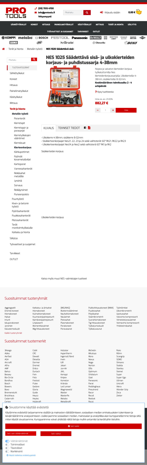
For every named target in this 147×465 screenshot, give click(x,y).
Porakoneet (66, 326)
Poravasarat (66, 329)
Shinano (120, 362)
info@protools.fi (44, 12)
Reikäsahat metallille (19, 175)
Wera (118, 386)
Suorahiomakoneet (97, 320)
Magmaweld (66, 389)
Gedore (36, 386)
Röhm (119, 353)
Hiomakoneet (11, 314)
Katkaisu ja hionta (21, 232)
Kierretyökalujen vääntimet (22, 137)
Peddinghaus (94, 386)
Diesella (36, 359)
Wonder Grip (122, 389)
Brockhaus (9, 395)
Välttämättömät (19, 441)
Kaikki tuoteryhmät (13, 333)
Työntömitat (121, 308)
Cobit (35, 350)
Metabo (64, 398)
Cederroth (9, 398)
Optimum (92, 371)
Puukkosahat (94, 311)
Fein (34, 374)
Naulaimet (65, 317)
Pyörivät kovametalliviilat (22, 158)
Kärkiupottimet (21, 151)
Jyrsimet (8, 326)
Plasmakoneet (67, 323)
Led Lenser (66, 386)
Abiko (7, 353)
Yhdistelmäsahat (124, 326)
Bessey (8, 374)
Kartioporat (20, 164)
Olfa (90, 368)
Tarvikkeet (83, 31)
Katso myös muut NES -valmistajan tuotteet (64, 278)
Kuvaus (48, 128)
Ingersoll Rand (67, 356)
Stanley (119, 368)
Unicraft (120, 383)
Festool (36, 380)
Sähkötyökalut (18, 24)
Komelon (65, 380)
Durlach (36, 371)
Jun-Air (64, 368)
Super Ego (121, 377)
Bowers (8, 386)
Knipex (64, 377)
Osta (126, 110)
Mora (90, 356)
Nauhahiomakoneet (70, 314)
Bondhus (8, 380)
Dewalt (36, 356)
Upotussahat (122, 314)
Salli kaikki (73, 426)
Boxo (7, 389)
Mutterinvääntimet (69, 311)
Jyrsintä (18, 180)
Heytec (36, 398)
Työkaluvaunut (95, 329)
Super (119, 374)
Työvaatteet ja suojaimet (60, 31)
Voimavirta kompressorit (127, 323)
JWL (62, 371)
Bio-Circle (9, 377)
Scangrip (120, 356)
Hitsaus (46, 24)
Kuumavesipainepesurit (43, 317)
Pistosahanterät (20, 220)
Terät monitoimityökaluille (22, 226)
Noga (90, 362)
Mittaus (100, 24)
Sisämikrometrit (95, 317)
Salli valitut (56, 433)
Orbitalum (93, 374)
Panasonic (93, 380)
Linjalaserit (38, 323)
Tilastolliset (16, 448)
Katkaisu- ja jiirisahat (42, 308)
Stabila (119, 365)
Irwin (63, 359)
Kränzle (64, 383)
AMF (7, 368)
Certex (8, 401)
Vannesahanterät (23, 168)
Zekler (119, 395)
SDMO (119, 359)
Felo (35, 377)
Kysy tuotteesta (104, 91)
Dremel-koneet (12, 311)
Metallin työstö (35, 48)
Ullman (119, 380)
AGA (6, 359)
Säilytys (132, 24)
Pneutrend (93, 389)
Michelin (92, 350)
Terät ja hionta (115, 24)
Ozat (90, 377)
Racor (91, 392)
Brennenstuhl (11, 392)
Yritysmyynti (44, 16)
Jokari (63, 365)
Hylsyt (7, 317)
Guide (35, 392)
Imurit (7, 320)
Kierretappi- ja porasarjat (21, 129)
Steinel (119, 371)
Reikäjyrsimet (21, 189)
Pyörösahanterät (20, 211)
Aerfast (8, 356)
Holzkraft (37, 401)
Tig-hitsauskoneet (96, 323)
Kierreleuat (19, 142)
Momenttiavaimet (41, 326)
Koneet (34, 24)
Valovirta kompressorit (127, 317)
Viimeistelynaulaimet (126, 320)
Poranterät (19, 118)
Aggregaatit (10, 308)
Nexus (91, 359)
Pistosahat (65, 320)
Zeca (118, 392)
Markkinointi (16, 451)
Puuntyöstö (18, 199)
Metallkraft (66, 401)
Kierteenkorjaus (22, 147)
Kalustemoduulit (12, 329)
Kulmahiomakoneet (42, 314)
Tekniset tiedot (69, 128)
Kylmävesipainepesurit (43, 320)
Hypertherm (66, 353)
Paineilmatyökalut (64, 24)
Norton (91, 365)
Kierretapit (19, 123)
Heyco (35, 395)
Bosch (7, 383)
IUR (62, 362)
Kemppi (64, 374)
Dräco (35, 368)
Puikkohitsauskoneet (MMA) (100, 308)
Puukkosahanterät (21, 215)
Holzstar (64, 350)
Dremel (36, 365)
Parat (90, 383)
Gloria (35, 389)
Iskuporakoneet (12, 323)
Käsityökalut (84, 24)
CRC (34, 353)
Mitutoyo (92, 353)
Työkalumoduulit (96, 326)
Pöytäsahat (93, 314)
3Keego (8, 350)
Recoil (91, 395)
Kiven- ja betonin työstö (20, 205)
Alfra (7, 365)
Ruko (118, 350)
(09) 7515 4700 (43, 8)
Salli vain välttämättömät (17, 433)
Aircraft (8, 362)
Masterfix (65, 395)
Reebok (91, 398)
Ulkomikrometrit (123, 311)
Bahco (7, 371)
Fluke (35, 383)
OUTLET (96, 31)
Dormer (36, 362)
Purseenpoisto (21, 194)
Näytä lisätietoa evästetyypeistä (21, 455)
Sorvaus (18, 185)
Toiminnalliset (17, 444)
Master (64, 392)
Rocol (90, 401)
